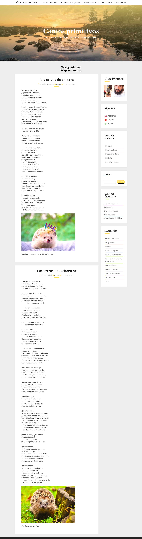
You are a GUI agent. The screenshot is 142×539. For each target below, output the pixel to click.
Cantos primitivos (26, 2)
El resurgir (108, 146)
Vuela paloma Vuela (111, 204)
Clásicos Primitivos (50, 2)
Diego (58, 84)
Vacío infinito (108, 207)
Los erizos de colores (56, 80)
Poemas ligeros (110, 265)
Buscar (108, 174)
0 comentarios (69, 84)
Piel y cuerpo (107, 2)
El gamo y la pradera (111, 211)
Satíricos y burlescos (112, 273)
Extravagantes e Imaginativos (70, 2)
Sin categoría (110, 277)
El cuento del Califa (112, 154)
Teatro (107, 281)
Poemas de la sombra (91, 2)
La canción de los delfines (113, 218)
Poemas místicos (111, 269)
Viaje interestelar (109, 214)
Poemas (108, 247)
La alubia (108, 158)
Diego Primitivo (120, 2)
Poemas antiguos (111, 251)
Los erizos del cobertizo (56, 271)
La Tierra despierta (112, 162)
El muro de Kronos (111, 150)
